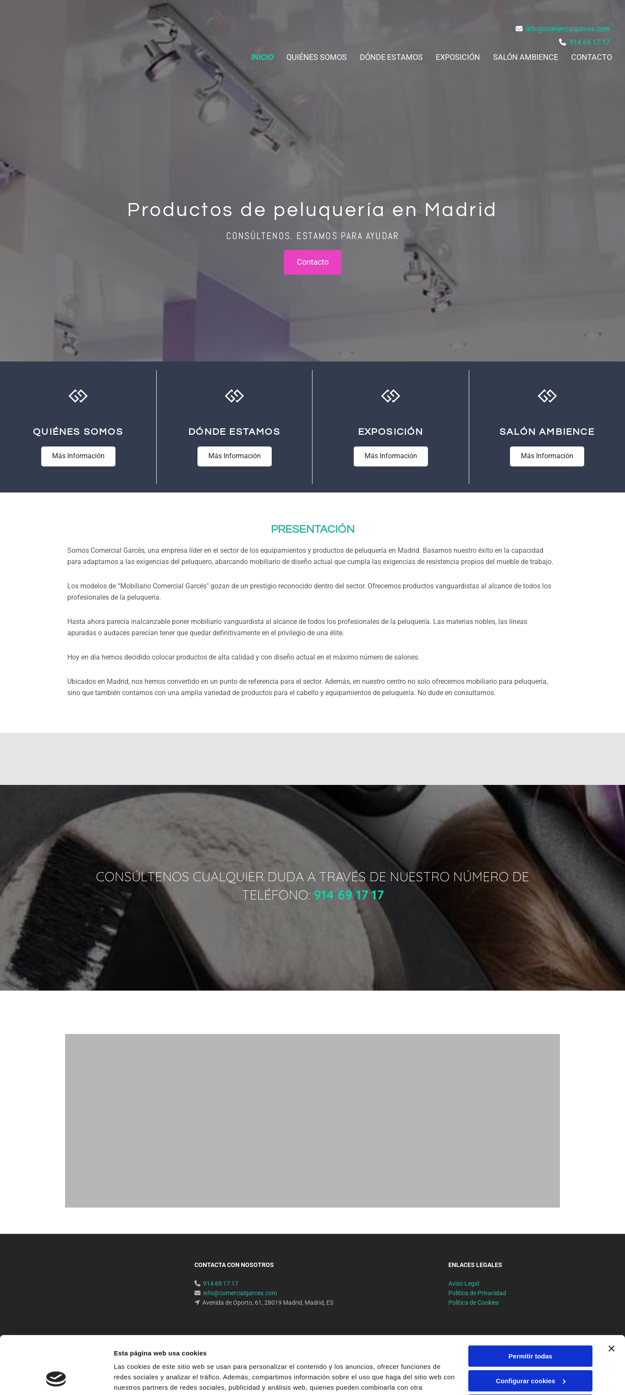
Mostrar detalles (139, 1378)
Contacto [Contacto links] (591, 57)
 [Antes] (140, 991)
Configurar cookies (531, 1326)
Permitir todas (531, 1302)
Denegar (530, 1351)
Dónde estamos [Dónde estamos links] (391, 57)
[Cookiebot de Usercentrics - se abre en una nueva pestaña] (56, 1378)
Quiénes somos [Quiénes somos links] (316, 57)
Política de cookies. (177, 1354)
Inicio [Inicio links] (262, 57)
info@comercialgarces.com (568, 29)
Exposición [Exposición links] (458, 57)
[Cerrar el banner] (612, 1294)
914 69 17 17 (589, 42)
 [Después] (485, 991)
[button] (313, 262)
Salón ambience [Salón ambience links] (525, 57)
